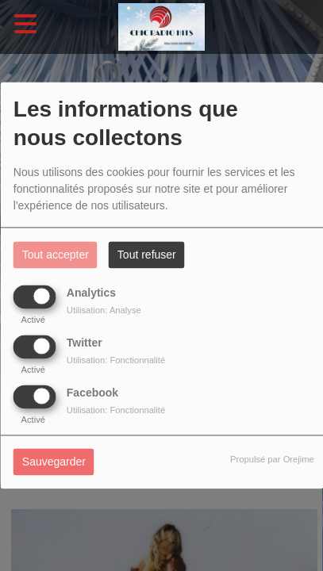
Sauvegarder (54, 462)
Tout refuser (146, 255)
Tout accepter (55, 255)
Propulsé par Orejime (272, 460)
